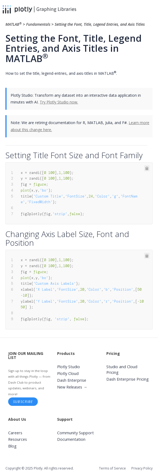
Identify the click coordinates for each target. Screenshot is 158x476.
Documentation (71, 439)
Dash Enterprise (71, 380)
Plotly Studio (68, 366)
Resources (17, 439)
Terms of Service (112, 468)
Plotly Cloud (68, 373)
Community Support (75, 432)
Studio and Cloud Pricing (121, 369)
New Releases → (72, 387)
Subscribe (23, 401)
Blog (12, 446)
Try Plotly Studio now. (59, 102)
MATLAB (14, 24)
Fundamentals (38, 24)
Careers (15, 432)
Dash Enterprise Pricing (127, 379)
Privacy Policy (142, 468)
